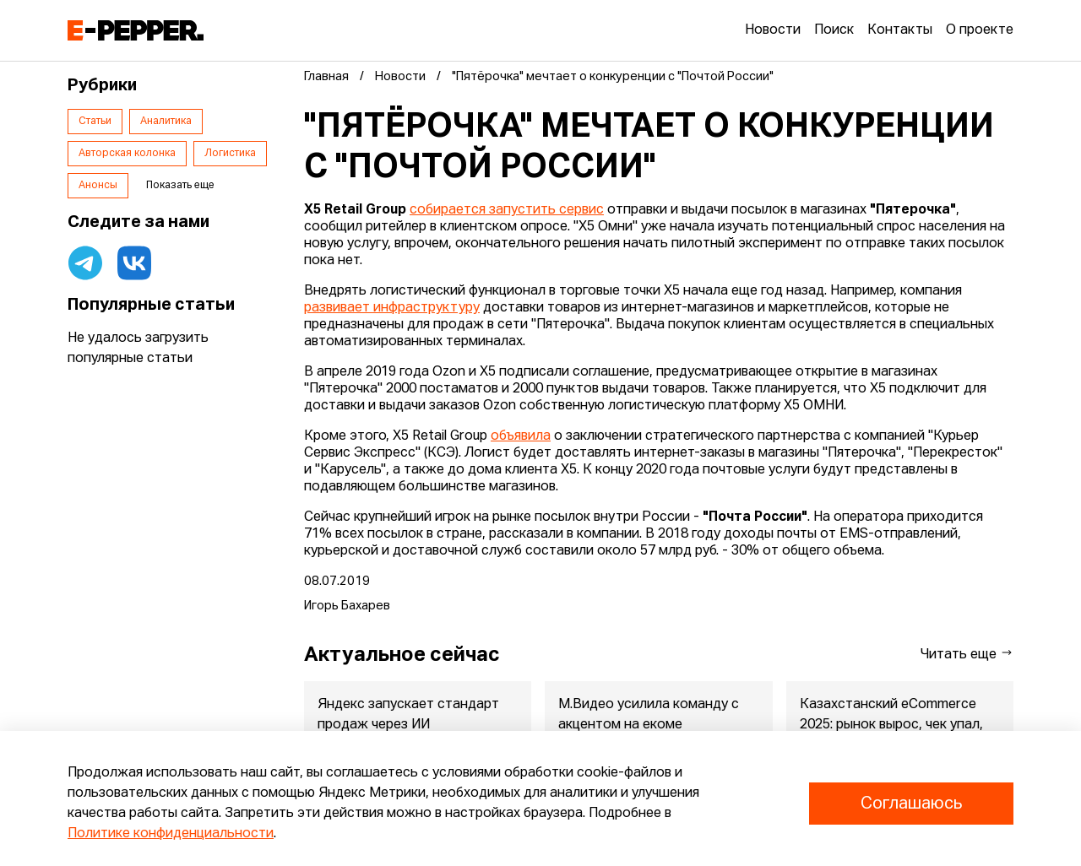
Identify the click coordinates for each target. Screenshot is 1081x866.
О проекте (979, 30)
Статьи (95, 121)
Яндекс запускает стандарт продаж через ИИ (408, 715)
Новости (773, 30)
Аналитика (166, 121)
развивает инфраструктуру (392, 308)
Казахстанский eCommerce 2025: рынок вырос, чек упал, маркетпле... (891, 725)
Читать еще (967, 654)
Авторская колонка (127, 154)
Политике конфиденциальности (171, 834)
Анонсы (98, 186)
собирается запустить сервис (507, 210)
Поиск (834, 30)
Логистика (230, 154)
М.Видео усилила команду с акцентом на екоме (648, 715)
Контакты (899, 30)
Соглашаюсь (911, 803)
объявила (521, 436)
